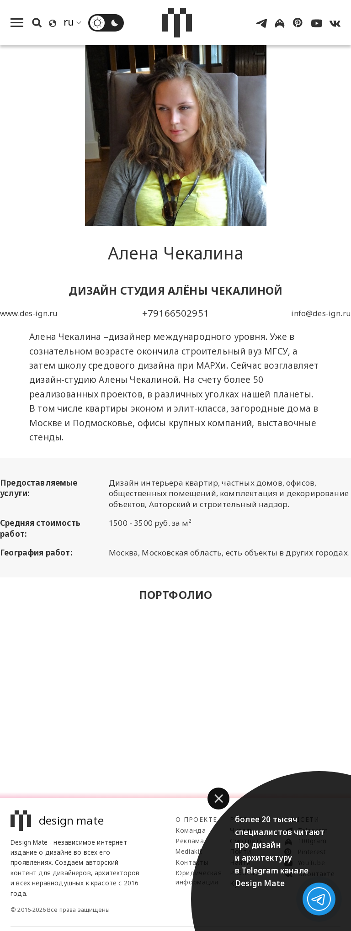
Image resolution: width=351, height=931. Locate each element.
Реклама (190, 840)
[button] (218, 798)
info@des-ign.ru (321, 313)
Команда (191, 830)
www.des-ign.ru (29, 313)
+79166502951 (175, 313)
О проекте (196, 819)
